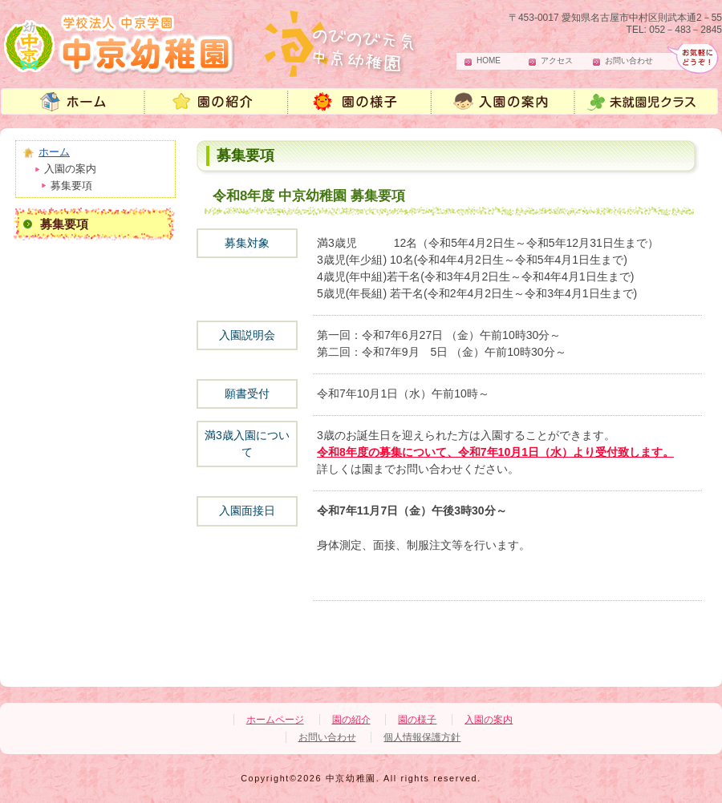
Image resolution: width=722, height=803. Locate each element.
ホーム (54, 152)
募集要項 (64, 224)
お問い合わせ (629, 60)
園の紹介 (351, 719)
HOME (489, 60)
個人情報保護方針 (421, 737)
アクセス (557, 60)
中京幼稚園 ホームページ (72, 103)
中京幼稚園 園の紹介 (216, 103)
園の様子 (361, 103)
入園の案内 (505, 103)
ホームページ (275, 719)
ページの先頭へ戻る (642, 663)
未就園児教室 (650, 103)
